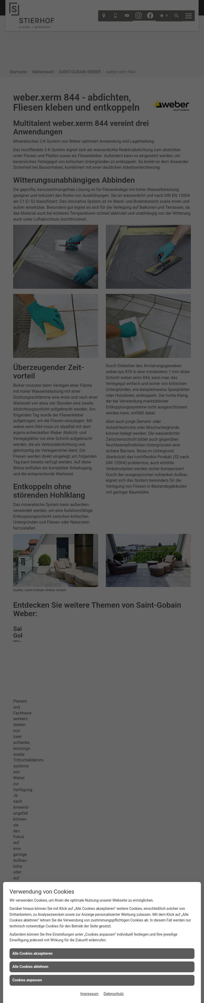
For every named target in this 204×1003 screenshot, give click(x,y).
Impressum (89, 994)
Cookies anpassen (27, 980)
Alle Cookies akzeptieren (32, 953)
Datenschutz (114, 994)
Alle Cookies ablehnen (30, 967)
